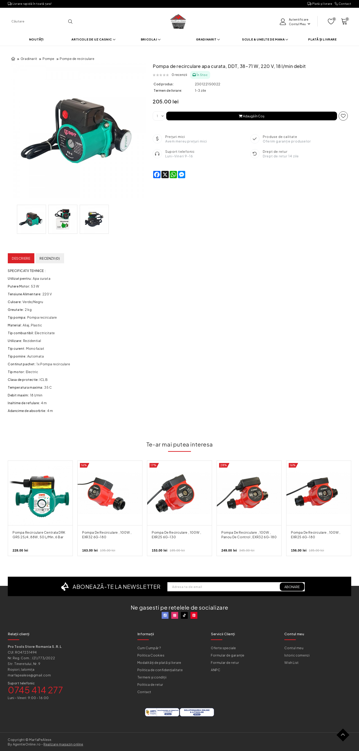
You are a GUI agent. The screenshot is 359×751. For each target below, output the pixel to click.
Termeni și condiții (151, 677)
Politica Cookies (151, 655)
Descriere (21, 258)
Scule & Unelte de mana (265, 39)
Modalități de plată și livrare (159, 662)
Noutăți (36, 39)
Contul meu (293, 648)
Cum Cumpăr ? (149, 648)
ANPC (215, 670)
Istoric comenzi (297, 655)
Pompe (48, 59)
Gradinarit (208, 39)
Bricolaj (151, 39)
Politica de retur (150, 684)
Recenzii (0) (50, 258)
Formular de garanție (228, 655)
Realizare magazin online (63, 744)
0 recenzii (179, 75)
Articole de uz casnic (93, 39)
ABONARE (292, 587)
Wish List (291, 662)
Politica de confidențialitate (160, 670)
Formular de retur (225, 662)
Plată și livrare (319, 3)
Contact (343, 3)
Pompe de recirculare (77, 59)
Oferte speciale (223, 648)
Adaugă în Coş (251, 116)
